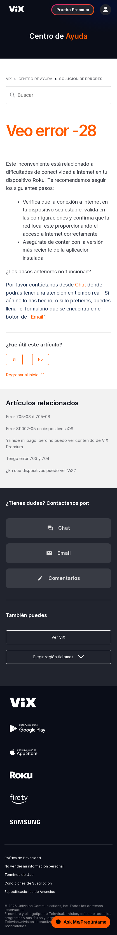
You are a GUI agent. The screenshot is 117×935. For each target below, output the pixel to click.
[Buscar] (58, 95)
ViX (9, 78)
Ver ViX (58, 637)
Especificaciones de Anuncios (29, 892)
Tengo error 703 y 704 (27, 458)
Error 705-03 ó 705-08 (28, 416)
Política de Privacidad (22, 858)
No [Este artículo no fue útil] (40, 359)
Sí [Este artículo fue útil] (14, 359)
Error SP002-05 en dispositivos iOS (39, 428)
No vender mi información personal (34, 866)
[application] (79, 922)
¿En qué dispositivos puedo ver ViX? (41, 470)
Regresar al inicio (25, 374)
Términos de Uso (19, 875)
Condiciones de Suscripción (28, 883)
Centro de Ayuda (35, 78)
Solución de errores (80, 78)
